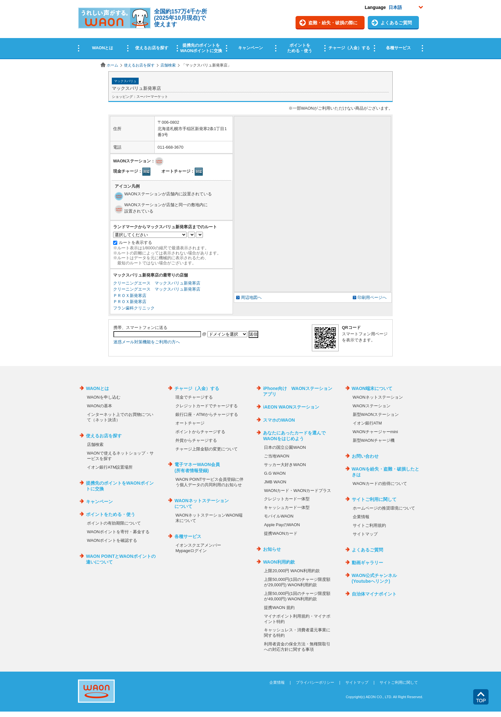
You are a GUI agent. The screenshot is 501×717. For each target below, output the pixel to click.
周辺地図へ (251, 297)
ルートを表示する (135, 242)
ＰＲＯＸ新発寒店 (129, 295)
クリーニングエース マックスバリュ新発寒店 (156, 283)
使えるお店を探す (139, 65)
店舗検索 (168, 65)
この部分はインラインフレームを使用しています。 (250, 29)
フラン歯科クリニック (134, 308)
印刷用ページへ (372, 297)
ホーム (112, 65)
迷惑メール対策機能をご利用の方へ (146, 341)
